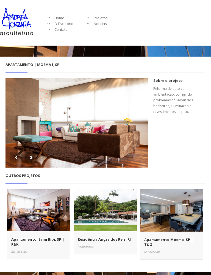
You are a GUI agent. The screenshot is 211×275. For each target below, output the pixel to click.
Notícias (100, 23)
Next (31, 157)
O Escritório (63, 23)
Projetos (101, 17)
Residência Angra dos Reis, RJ (104, 239)
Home (59, 17)
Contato (61, 29)
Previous (16, 157)
